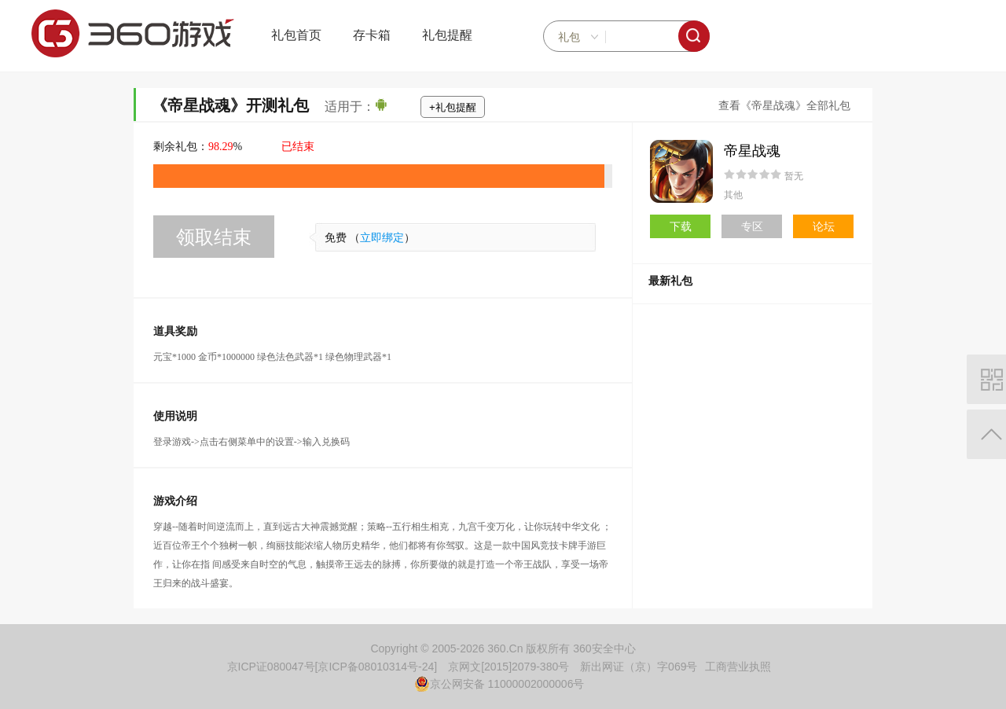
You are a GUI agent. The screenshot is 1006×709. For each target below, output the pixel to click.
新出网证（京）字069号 (638, 666)
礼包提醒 (447, 35)
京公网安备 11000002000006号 (499, 684)
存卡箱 (372, 35)
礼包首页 (296, 35)
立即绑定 (382, 238)
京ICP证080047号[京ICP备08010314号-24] (332, 666)
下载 (681, 226)
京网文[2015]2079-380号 (508, 666)
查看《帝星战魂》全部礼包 (784, 106)
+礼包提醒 (452, 107)
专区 (752, 226)
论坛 (824, 226)
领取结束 (214, 237)
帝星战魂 (752, 151)
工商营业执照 (738, 666)
